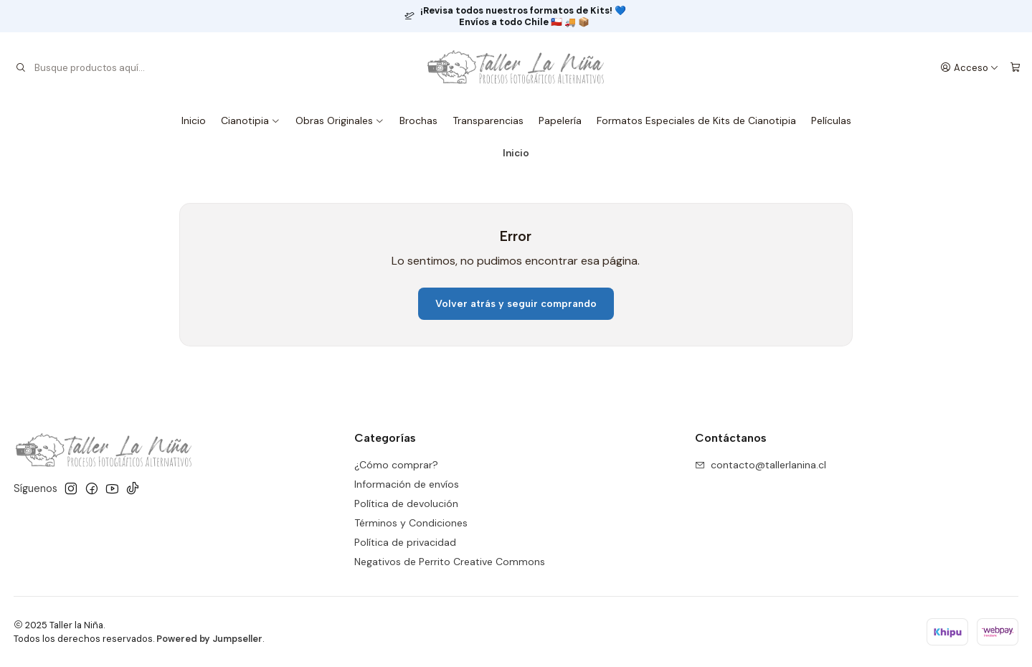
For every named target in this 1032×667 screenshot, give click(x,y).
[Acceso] (969, 67)
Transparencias (488, 120)
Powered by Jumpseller (209, 639)
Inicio (193, 120)
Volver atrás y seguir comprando (516, 304)
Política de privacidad (405, 542)
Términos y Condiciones (411, 522)
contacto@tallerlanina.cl (760, 464)
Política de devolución (406, 503)
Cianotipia (250, 120)
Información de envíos (406, 484)
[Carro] (1015, 67)
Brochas (418, 120)
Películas (831, 120)
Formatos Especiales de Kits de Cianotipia (696, 120)
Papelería (560, 120)
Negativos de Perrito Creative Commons (449, 561)
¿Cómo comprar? (396, 464)
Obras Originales (339, 120)
